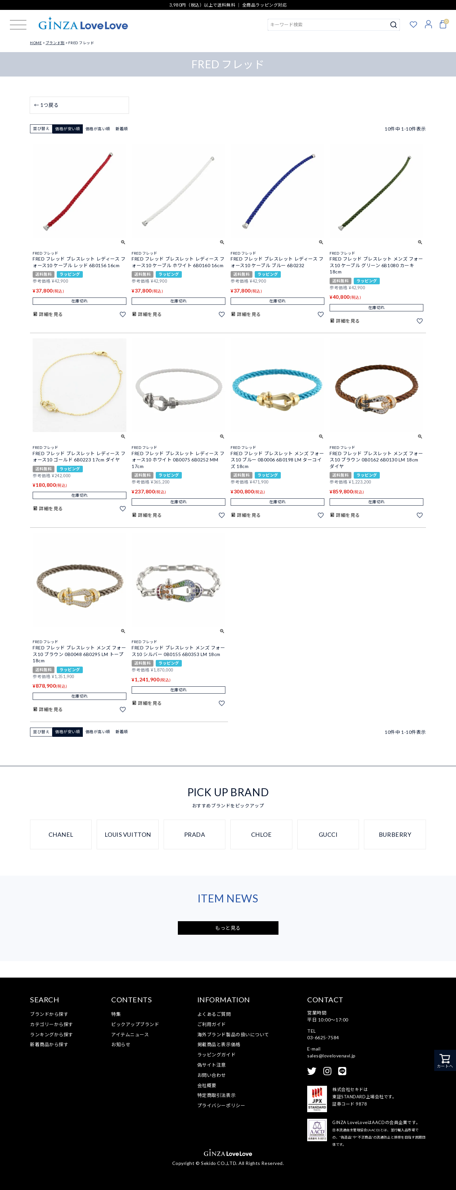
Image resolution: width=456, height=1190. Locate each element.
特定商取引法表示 (216, 1095)
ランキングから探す (51, 1034)
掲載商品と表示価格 (219, 1044)
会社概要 (206, 1085)
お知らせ (120, 1044)
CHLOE (261, 834)
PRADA (194, 834)
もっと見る (228, 928)
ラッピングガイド (216, 1054)
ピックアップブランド (135, 1024)
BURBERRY (395, 834)
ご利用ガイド (211, 1024)
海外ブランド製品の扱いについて (233, 1034)
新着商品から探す (49, 1044)
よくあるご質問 (214, 1014)
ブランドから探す (49, 1014)
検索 (394, 24)
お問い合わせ (211, 1075)
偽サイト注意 (211, 1065)
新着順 (121, 128)
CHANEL (61, 834)
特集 (116, 1014)
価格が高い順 (97, 128)
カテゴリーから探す (51, 1024)
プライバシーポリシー (221, 1105)
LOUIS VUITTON (128, 834)
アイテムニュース (130, 1034)
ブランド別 (55, 43)
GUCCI (328, 834)
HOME (36, 43)
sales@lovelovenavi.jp (331, 1055)
